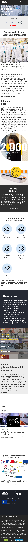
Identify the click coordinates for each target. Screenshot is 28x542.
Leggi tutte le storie (4, 411)
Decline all (11, 540)
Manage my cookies (19, 540)
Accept (6, 540)
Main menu (25, 2)
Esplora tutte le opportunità (10, 131)
